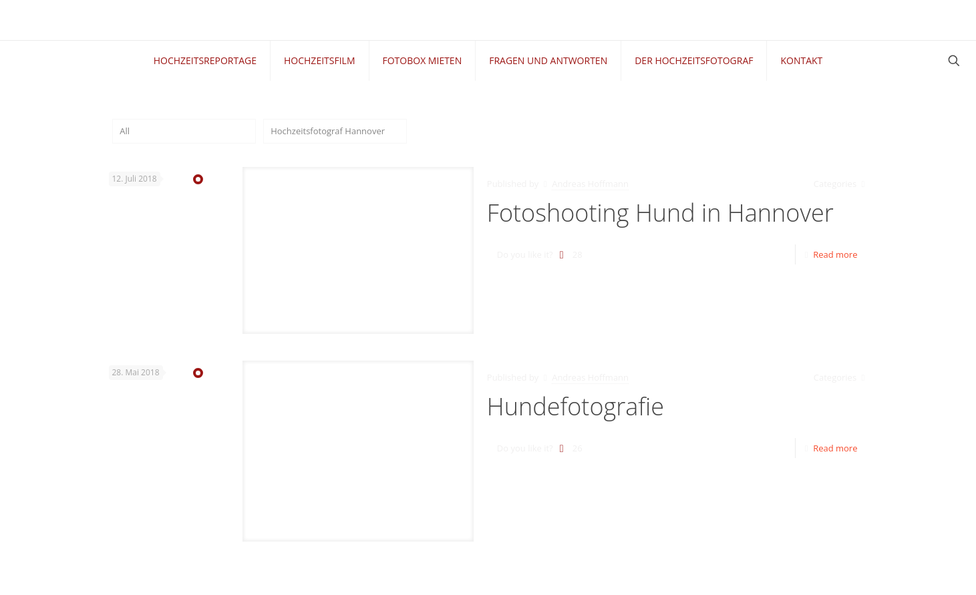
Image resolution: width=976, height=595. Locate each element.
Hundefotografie (575, 406)
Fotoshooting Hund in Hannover (660, 212)
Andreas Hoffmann (590, 184)
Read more (835, 254)
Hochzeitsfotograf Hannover (328, 131)
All (125, 131)
